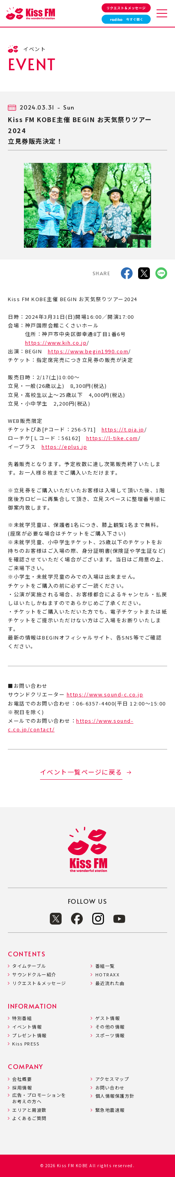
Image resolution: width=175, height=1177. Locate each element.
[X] (144, 274)
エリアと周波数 (29, 1110)
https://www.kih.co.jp (56, 342)
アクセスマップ (112, 1079)
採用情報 (22, 1088)
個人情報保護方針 (115, 1096)
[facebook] (127, 274)
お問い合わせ (110, 1088)
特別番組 (22, 1018)
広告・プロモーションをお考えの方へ (39, 1098)
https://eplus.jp (64, 446)
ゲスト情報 (107, 1018)
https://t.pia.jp (123, 429)
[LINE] (161, 274)
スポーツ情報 (110, 1035)
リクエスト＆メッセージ (39, 983)
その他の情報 (110, 1027)
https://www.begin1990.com (88, 351)
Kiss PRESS (25, 1044)
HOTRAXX (107, 975)
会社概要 (22, 1079)
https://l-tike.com (112, 438)
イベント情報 (27, 1027)
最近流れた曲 (110, 983)
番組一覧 (105, 966)
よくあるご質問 (29, 1118)
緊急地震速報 (110, 1110)
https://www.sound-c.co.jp (105, 694)
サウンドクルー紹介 (34, 975)
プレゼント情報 (29, 1035)
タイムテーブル (29, 966)
